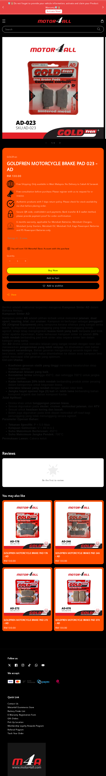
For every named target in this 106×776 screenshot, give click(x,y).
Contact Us (13, 703)
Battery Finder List (16, 711)
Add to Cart (53, 278)
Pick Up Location (15, 722)
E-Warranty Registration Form (22, 714)
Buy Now (53, 270)
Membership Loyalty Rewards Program (26, 725)
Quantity (10, 256)
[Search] (99, 29)
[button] (3, 21)
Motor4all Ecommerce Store (21, 707)
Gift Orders (13, 718)
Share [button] (11, 294)
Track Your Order (16, 733)
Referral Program (16, 729)
